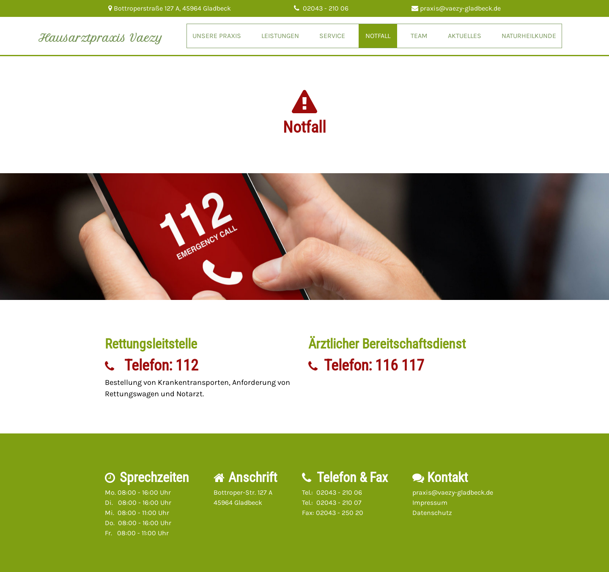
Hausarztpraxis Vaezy (100, 38)
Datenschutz (432, 513)
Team (419, 36)
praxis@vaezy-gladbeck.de (452, 492)
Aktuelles (464, 36)
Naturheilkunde (529, 36)
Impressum (429, 502)
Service (332, 36)
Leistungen (280, 36)
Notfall (377, 36)
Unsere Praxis (216, 36)
